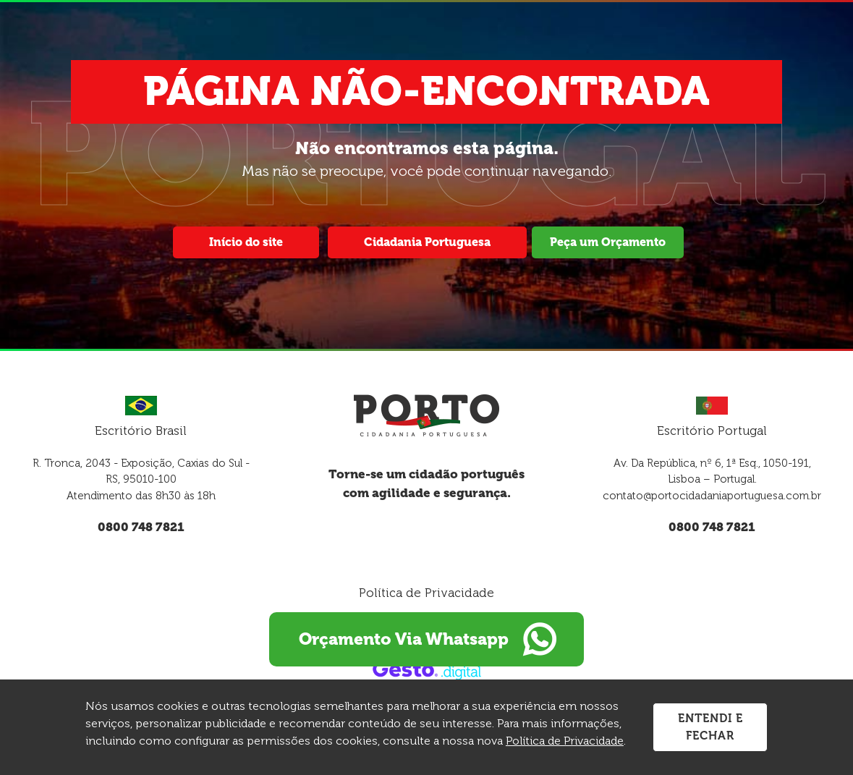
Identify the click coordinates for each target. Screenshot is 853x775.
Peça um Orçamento (608, 242)
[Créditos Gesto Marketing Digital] (427, 669)
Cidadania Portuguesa (427, 242)
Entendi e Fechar (710, 726)
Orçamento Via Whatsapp (427, 640)
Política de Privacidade (426, 592)
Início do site (246, 242)
